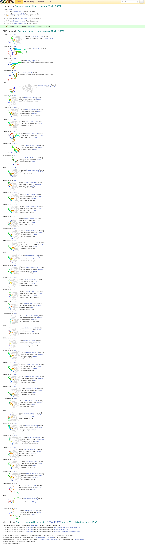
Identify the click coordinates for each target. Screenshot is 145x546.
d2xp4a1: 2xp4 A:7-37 (31, 194)
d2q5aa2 (40, 172)
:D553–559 (48, 539)
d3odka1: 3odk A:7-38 (31, 425)
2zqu (15, 301)
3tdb (15, 471)
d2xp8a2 (40, 232)
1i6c (15, 46)
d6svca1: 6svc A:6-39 (30, 486)
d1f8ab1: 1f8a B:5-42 (37, 36)
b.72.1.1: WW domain (19, 21)
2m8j (15, 156)
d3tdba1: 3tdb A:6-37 (32, 474)
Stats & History (29, 2)
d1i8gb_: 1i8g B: (30, 60)
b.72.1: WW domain (22, 18)
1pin (15, 95)
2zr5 (15, 338)
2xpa (15, 253)
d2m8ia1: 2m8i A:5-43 (32, 146)
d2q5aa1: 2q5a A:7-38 (32, 170)
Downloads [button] (41, 2)
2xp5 (15, 204)
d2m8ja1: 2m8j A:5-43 (30, 158)
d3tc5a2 (38, 451)
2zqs (15, 277)
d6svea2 (38, 500)
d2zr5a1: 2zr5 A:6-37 (29, 340)
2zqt (15, 289)
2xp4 (15, 192)
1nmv (15, 83)
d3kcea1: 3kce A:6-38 (31, 401)
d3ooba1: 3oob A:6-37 (33, 437)
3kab (15, 350)
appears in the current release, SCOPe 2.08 (67, 531)
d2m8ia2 (40, 147)
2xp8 (15, 228)
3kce (15, 398)
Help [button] (51, 2)
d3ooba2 (41, 439)
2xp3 (15, 180)
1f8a (15, 34)
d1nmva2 (52, 87)
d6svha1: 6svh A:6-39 (30, 510)
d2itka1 (33, 186)
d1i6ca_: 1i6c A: (36, 48)
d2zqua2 (38, 305)
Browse (19, 2)
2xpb (15, 265)
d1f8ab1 (34, 113)
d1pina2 (38, 99)
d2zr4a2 (38, 330)
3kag (15, 362)
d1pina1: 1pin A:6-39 (30, 97)
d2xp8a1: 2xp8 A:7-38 (32, 231)
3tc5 (15, 447)
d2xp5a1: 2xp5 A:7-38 (31, 206)
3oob (15, 435)
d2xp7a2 (38, 220)
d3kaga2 (40, 366)
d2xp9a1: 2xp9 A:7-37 (32, 243)
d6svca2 (38, 488)
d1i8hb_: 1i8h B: (27, 73)
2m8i (15, 143)
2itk (15, 119)
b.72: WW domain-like (18, 14)
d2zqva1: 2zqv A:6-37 (31, 316)
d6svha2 (39, 512)
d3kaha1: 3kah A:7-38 (32, 376)
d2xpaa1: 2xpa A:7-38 (31, 255)
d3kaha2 (40, 378)
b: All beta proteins (18, 11)
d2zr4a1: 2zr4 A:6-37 (30, 328)
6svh (15, 508)
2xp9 (15, 241)
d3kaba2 (40, 354)
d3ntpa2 (38, 415)
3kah (15, 374)
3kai (15, 386)
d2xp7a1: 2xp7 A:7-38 (30, 218)
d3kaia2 (40, 390)
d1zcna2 (39, 111)
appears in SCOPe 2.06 (61, 529)
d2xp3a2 (38, 184)
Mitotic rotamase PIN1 (20, 23)
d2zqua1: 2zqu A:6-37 (30, 303)
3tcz (15, 459)
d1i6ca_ (35, 137)
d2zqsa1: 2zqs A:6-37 (30, 279)
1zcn (15, 107)
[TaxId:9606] (31, 26)
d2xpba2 (40, 269)
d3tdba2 (40, 475)
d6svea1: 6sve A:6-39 (30, 498)
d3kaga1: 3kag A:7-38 (32, 364)
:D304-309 (44, 537)
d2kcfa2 (40, 135)
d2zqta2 (39, 293)
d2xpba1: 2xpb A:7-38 (32, 267)
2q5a (15, 168)
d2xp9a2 (40, 245)
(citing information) (79, 539)
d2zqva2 (39, 317)
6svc (15, 484)
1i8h (15, 70)
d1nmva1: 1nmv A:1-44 (44, 85)
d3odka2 (39, 427)
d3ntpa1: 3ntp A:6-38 (30, 413)
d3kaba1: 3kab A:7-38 (32, 352)
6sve (15, 496)
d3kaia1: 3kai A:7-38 (32, 388)
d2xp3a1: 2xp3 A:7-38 (30, 182)
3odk (15, 423)
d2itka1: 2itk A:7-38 (31, 121)
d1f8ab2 (45, 38)
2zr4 (15, 326)
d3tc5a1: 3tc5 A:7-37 (30, 449)
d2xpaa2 (39, 257)
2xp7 (15, 216)
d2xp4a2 (39, 196)
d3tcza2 (40, 463)
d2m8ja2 (39, 160)
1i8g (15, 58)
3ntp (15, 411)
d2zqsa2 (38, 281)
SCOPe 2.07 (12, 9)
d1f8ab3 (51, 38)
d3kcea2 (39, 402)
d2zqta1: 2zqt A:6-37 (31, 291)
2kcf (15, 131)
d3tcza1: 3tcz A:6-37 (32, 461)
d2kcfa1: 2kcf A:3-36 (32, 133)
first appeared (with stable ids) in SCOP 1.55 (67, 527)
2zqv (15, 313)
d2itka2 (40, 123)
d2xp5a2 (39, 208)
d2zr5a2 (37, 342)
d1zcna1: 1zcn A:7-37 (31, 109)
